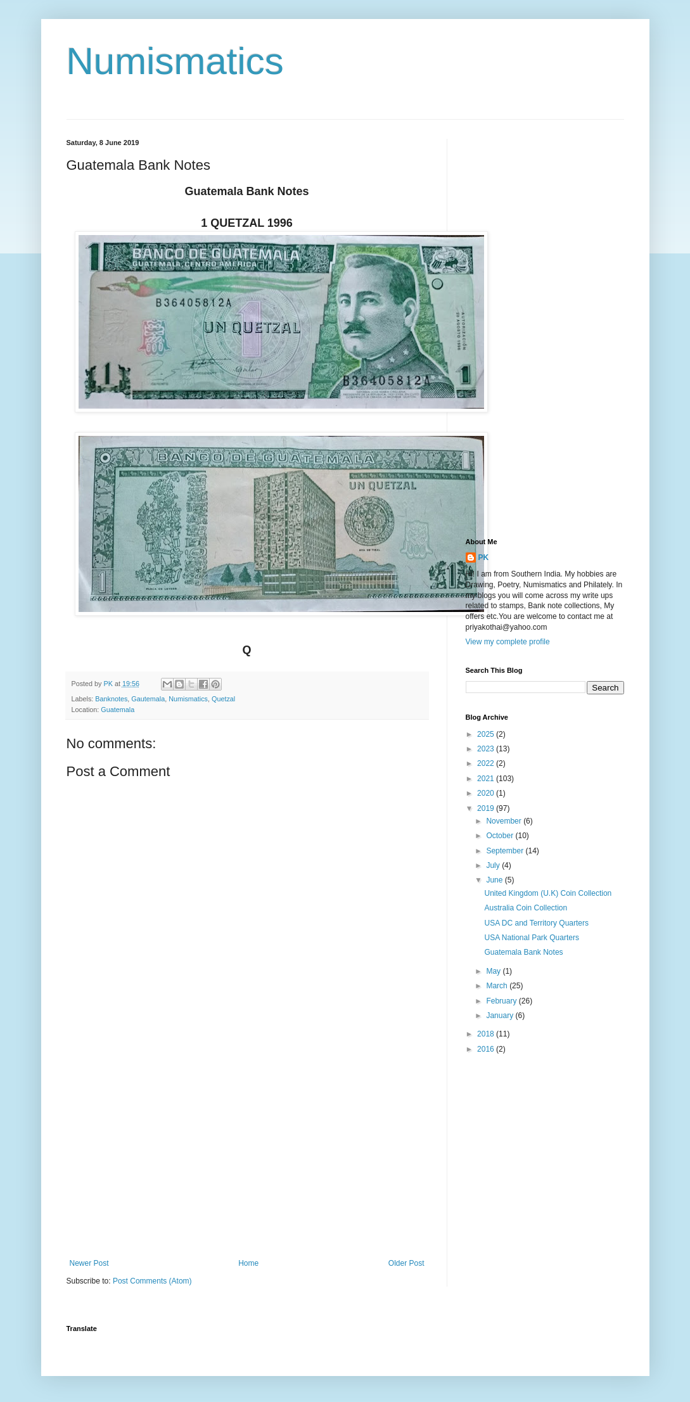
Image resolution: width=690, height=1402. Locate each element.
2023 (486, 748)
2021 (486, 778)
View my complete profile (508, 641)
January (500, 1015)
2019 (486, 808)
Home (248, 1263)
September (505, 850)
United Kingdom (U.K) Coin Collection (547, 893)
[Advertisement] (247, 1154)
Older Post (406, 1263)
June (495, 880)
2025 (486, 734)
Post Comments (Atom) (152, 1281)
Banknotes (111, 699)
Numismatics (175, 61)
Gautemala (148, 699)
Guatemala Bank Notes (523, 952)
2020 (486, 793)
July (494, 865)
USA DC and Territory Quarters (536, 923)
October (500, 835)
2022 (486, 763)
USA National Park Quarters (531, 937)
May (494, 971)
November (504, 821)
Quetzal (223, 699)
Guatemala (117, 709)
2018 (486, 1033)
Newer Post (89, 1263)
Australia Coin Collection (525, 907)
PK (483, 557)
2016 (486, 1049)
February (502, 1001)
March (497, 985)
